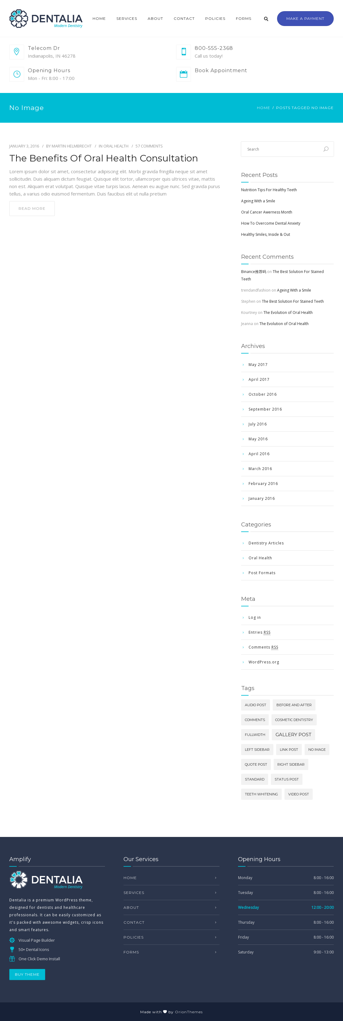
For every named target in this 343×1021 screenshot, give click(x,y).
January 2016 (262, 498)
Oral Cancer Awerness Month (266, 212)
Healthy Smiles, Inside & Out (265, 234)
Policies (215, 18)
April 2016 (259, 453)
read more (32, 208)
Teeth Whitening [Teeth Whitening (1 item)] (261, 794)
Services (126, 18)
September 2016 (265, 409)
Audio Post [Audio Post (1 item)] (255, 705)
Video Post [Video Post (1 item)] (298, 794)
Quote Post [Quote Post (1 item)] (256, 764)
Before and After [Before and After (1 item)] (294, 705)
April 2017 (259, 379)
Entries (260, 632)
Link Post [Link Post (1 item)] (289, 749)
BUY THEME (27, 974)
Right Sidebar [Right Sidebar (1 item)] (291, 764)
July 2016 (258, 424)
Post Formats (262, 572)
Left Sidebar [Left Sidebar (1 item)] (257, 749)
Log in (255, 617)
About (155, 18)
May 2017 (258, 364)
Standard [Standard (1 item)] (254, 779)
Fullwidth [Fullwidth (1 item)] (255, 735)
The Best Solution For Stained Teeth (293, 301)
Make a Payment (305, 18)
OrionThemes (189, 1012)
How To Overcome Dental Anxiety (270, 223)
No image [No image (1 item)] (317, 749)
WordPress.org (264, 662)
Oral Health (115, 146)
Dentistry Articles (266, 543)
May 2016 (258, 439)
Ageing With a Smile (258, 201)
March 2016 (260, 468)
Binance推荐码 (253, 271)
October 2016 (263, 394)
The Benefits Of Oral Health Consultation (103, 158)
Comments (263, 647)
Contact (184, 18)
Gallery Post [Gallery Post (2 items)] (293, 734)
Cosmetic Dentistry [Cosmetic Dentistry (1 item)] (294, 720)
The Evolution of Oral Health (288, 312)
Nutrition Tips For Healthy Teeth (269, 189)
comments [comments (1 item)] (255, 720)
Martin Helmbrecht (72, 146)
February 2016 (263, 483)
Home (99, 18)
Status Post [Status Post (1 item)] (287, 779)
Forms (243, 18)
